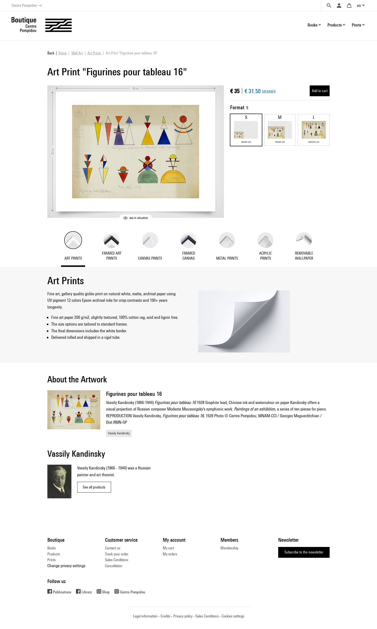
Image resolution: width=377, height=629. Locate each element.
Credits (165, 616)
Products (53, 554)
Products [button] (334, 24)
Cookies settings (233, 616)
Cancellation (113, 566)
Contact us (112, 548)
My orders (170, 554)
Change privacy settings (66, 565)
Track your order (116, 554)
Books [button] (312, 24)
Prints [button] (356, 24)
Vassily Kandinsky (119, 433)
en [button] (359, 5)
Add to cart (319, 91)
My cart (168, 548)
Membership (229, 548)
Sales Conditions (116, 560)
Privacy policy (182, 616)
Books (51, 548)
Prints (51, 560)
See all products (94, 487)
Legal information (145, 616)
